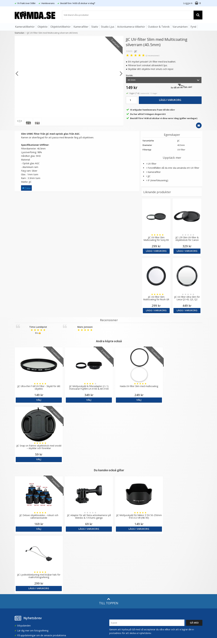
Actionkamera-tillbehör (131, 26)
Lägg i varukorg (170, 100)
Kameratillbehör (25, 26)
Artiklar (65, 566)
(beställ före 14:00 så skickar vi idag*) (129, 550)
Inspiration (67, 575)
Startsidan (19, 32)
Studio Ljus (107, 26)
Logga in (187, 3)
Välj (37, 399)
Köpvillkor (19, 572)
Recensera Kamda (71, 547)
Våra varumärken (71, 542)
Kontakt (18, 582)
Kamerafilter (81, 26)
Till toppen (108, 482)
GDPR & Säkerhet (71, 552)
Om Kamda (68, 537)
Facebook (114, 572)
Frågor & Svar (21, 567)
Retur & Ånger (22, 577)
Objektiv (43, 26)
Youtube (113, 577)
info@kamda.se (23, 536)
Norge (163, 548)
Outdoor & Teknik (159, 26)
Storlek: (129, 75)
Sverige (164, 539)
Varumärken (180, 26)
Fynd (193, 26)
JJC (135, 51)
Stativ (94, 26)
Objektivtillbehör (60, 26)
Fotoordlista (68, 571)
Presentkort (20, 586)
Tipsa (26, 188)
